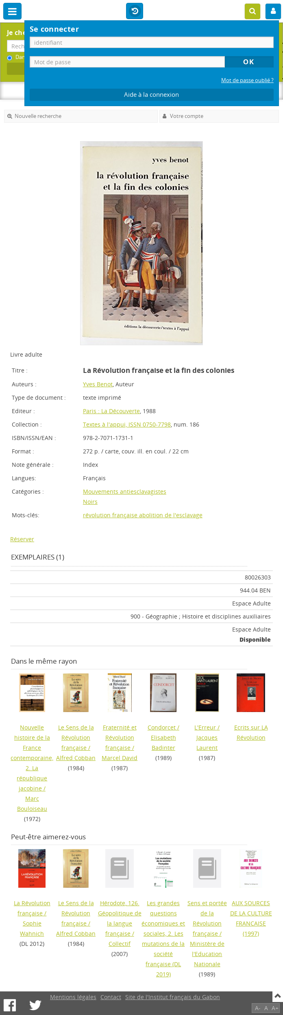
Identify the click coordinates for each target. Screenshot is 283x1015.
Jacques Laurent (207, 742)
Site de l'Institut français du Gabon (172, 997)
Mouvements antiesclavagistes (124, 491)
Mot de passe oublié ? (247, 80)
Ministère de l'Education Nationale (207, 954)
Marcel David (119, 758)
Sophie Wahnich (32, 928)
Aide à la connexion (151, 94)
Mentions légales (73, 997)
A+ (275, 1008)
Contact (110, 997)
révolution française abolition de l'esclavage (142, 515)
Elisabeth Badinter (163, 742)
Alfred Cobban (76, 758)
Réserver (22, 539)
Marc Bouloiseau (32, 803)
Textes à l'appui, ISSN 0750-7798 (127, 424)
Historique (134, 11)
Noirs (90, 501)
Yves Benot (98, 384)
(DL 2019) (163, 938)
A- (258, 1008)
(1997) (251, 918)
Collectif (120, 943)
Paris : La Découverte (111, 411)
